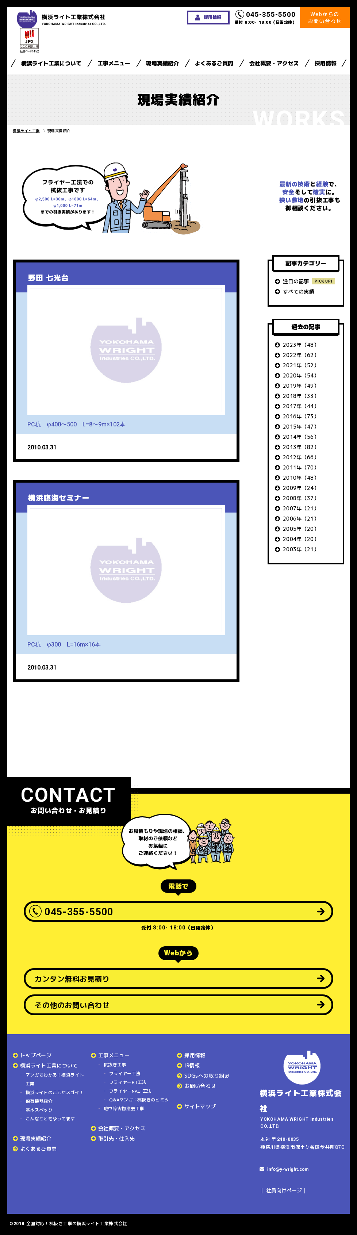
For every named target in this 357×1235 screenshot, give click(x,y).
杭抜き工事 (115, 1065)
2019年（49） (301, 385)
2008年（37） (301, 498)
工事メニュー (113, 63)
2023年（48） (301, 344)
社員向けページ (284, 1190)
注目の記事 (296, 281)
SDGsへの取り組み (207, 1075)
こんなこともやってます (50, 1119)
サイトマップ (200, 1106)
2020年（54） (301, 375)
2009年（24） (301, 487)
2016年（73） (301, 416)
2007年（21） (301, 508)
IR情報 (192, 1065)
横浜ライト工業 (26, 130)
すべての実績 (298, 291)
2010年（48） (301, 477)
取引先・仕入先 (116, 1138)
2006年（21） (301, 518)
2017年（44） (301, 406)
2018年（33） (301, 395)
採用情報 (326, 63)
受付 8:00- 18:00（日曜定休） (266, 17)
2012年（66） (301, 457)
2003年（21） (301, 549)
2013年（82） (301, 447)
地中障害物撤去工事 (124, 1108)
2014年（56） (301, 436)
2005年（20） (301, 528)
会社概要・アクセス (274, 63)
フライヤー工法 (125, 1073)
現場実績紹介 (162, 63)
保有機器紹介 (39, 1101)
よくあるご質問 (214, 63)
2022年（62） (301, 355)
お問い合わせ (200, 1085)
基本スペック (39, 1110)
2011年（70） (301, 467)
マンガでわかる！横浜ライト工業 (55, 1079)
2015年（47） (301, 426)
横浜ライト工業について (51, 63)
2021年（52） (301, 365)
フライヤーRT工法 (128, 1082)
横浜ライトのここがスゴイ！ (55, 1092)
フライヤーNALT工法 (130, 1091)
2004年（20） (301, 539)
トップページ (35, 1055)
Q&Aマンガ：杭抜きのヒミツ (139, 1100)
